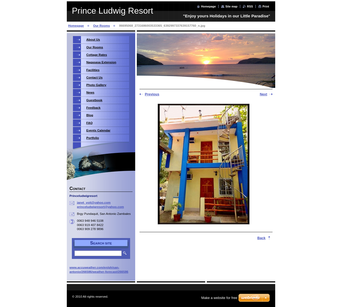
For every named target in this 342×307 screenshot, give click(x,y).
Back (261, 238)
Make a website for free (219, 298)
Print (265, 6)
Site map (231, 6)
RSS (250, 6)
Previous (152, 94)
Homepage (208, 6)
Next (263, 94)
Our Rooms (101, 25)
